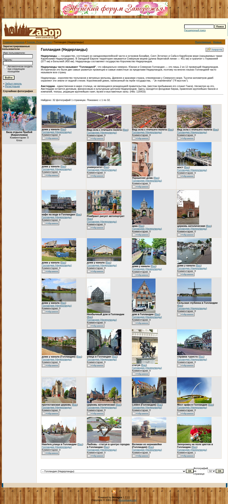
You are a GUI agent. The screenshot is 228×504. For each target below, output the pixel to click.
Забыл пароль (13, 83)
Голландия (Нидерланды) (57, 132)
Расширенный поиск (195, 30)
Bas (63, 129)
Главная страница (13, 42)
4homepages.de (127, 500)
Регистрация (12, 86)
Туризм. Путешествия (39, 42)
